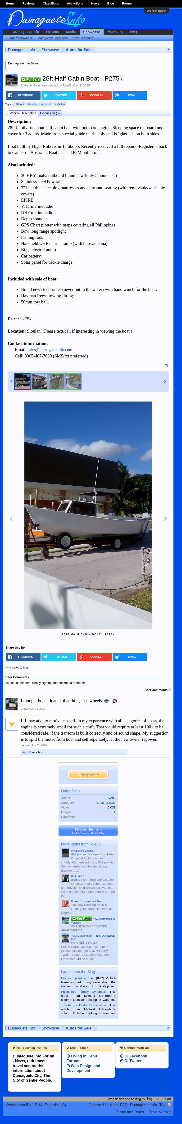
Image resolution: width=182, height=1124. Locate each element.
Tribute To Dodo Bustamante (83, 1005)
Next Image (165, 519)
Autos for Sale (30, 85)
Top (162, 1105)
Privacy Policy (161, 1112)
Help (114, 1105)
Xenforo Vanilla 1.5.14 (23, 1105)
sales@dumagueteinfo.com (50, 350)
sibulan (60, 104)
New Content (83, 38)
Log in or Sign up (156, 10)
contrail (25, 745)
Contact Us (98, 1105)
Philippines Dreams (82, 850)
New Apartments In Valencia (93, 920)
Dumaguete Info (26, 32)
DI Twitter (130, 1061)
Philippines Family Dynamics (83, 991)
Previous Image (11, 519)
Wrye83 (26, 752)
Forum (127, 3)
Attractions (75, 3)
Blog (110, 3)
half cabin (44, 104)
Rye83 (67, 85)
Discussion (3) (49, 113)
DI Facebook (133, 1056)
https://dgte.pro (160, 1099)
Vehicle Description (23, 113)
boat (31, 104)
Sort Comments (158, 690)
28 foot (19, 104)
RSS (169, 1104)
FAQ (133, 32)
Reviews (29, 3)
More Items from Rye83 (80, 844)
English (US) (55, 1105)
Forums (52, 32)
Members (115, 32)
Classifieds (51, 3)
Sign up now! (88, 774)
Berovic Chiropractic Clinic (86, 901)
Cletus (25, 708)
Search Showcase (20, 38)
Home (10, 3)
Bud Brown (77, 876)
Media (71, 32)
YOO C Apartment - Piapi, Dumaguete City (93, 937)
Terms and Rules (130, 1112)
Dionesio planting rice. (77, 978)
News (95, 3)
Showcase (91, 32)
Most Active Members (52, 38)
